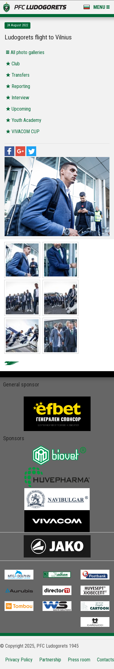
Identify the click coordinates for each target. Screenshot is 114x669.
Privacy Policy (19, 660)
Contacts (105, 660)
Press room (79, 660)
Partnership (50, 660)
